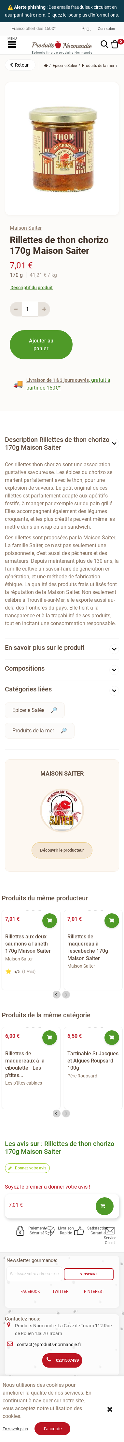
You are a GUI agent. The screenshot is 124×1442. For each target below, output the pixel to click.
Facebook (30, 1291)
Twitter (60, 1291)
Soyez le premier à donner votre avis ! (47, 1187)
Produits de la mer (33, 730)
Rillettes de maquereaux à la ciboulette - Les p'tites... (25, 1064)
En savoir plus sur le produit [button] (45, 647)
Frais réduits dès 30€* (31, 28)
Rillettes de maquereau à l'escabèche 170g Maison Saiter (87, 947)
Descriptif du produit (31, 287)
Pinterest (94, 1291)
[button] (20, 65)
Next (66, 994)
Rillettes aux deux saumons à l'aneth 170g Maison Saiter (28, 943)
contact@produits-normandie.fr (49, 1344)
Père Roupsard (82, 1075)
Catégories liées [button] (28, 689)
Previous (57, 994)
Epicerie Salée (28, 710)
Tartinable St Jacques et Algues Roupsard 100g (92, 1060)
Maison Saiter (26, 228)
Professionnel (86, 29)
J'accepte (52, 1428)
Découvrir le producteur (62, 850)
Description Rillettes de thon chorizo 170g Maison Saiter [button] (57, 443)
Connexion (106, 29)
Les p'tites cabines (23, 1083)
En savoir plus (15, 1428)
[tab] (62, 445)
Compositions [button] (25, 668)
